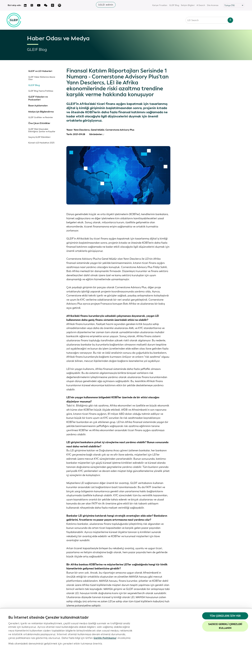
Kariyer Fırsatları (159, 5)
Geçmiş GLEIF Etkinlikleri (39, 137)
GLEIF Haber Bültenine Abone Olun (41, 78)
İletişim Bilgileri (188, 5)
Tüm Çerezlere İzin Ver (225, 606)
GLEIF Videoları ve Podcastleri (38, 98)
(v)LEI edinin (105, 4)
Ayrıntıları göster (18, 644)
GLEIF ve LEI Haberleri (40, 71)
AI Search (201, 5)
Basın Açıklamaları (38, 105)
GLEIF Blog (174, 5)
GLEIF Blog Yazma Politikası (40, 91)
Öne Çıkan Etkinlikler (39, 123)
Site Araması (212, 5)
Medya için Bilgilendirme (41, 111)
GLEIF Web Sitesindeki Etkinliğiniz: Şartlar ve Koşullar (41, 130)
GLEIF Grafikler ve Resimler (40, 117)
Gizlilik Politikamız (105, 628)
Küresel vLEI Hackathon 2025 (41, 143)
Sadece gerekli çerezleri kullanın (225, 616)
